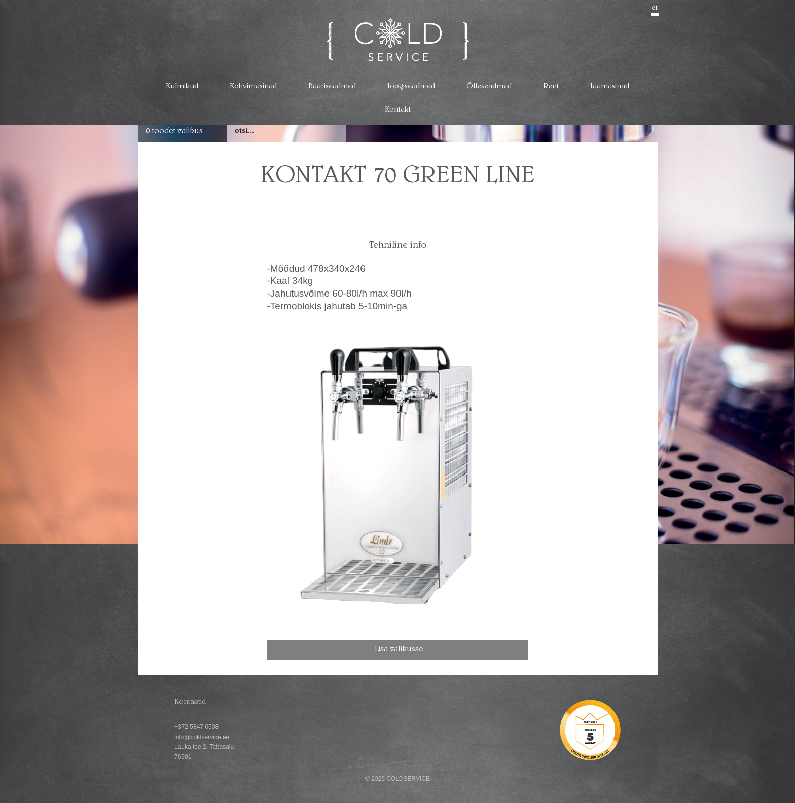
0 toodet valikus (174, 132)
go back (641, 160)
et (655, 8)
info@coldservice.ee (201, 737)
